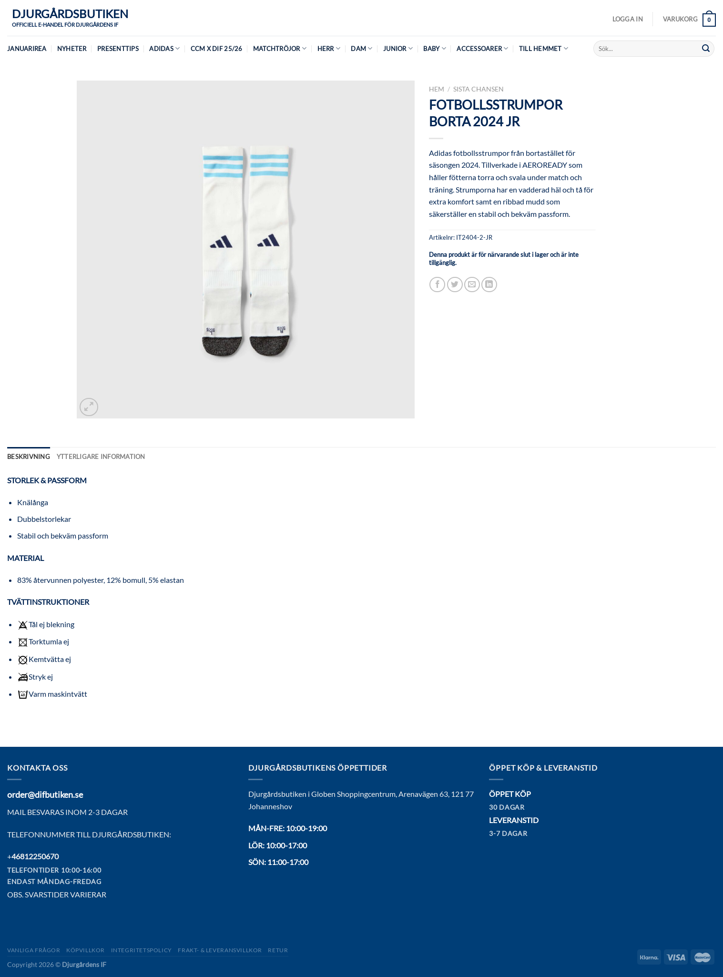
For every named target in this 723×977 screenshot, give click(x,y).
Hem (436, 89)
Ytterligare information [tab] (101, 456)
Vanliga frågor (34, 950)
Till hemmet (543, 48)
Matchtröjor (279, 48)
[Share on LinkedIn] (489, 285)
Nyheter (72, 48)
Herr (328, 48)
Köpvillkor (85, 950)
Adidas (164, 48)
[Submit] (706, 49)
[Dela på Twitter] (455, 285)
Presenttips (118, 48)
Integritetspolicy (141, 950)
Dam (361, 48)
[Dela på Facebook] (437, 285)
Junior (398, 48)
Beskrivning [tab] (28, 456)
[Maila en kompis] (472, 285)
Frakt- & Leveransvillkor (220, 950)
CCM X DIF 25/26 (217, 48)
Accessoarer (482, 48)
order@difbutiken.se (45, 794)
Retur (278, 950)
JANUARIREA (27, 48)
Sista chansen (478, 89)
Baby (434, 48)
